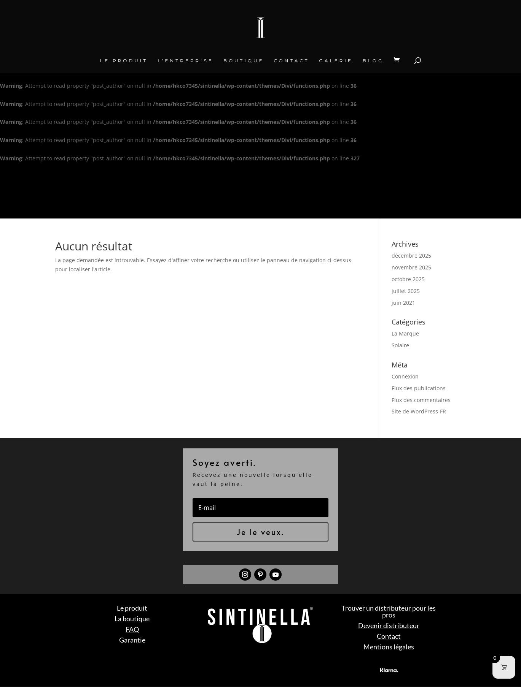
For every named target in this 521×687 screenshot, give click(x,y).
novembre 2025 (411, 267)
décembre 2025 (411, 255)
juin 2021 (403, 302)
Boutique (243, 60)
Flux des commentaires (421, 400)
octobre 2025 (408, 279)
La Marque (405, 333)
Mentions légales (388, 647)
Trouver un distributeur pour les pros (388, 611)
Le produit (124, 60)
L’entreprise (185, 60)
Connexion (405, 376)
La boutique (132, 618)
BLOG (373, 60)
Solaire (400, 345)
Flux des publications (419, 388)
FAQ (132, 629)
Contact (291, 60)
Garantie (132, 640)
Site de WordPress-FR (419, 411)
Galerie (336, 60)
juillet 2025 (406, 290)
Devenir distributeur (388, 625)
